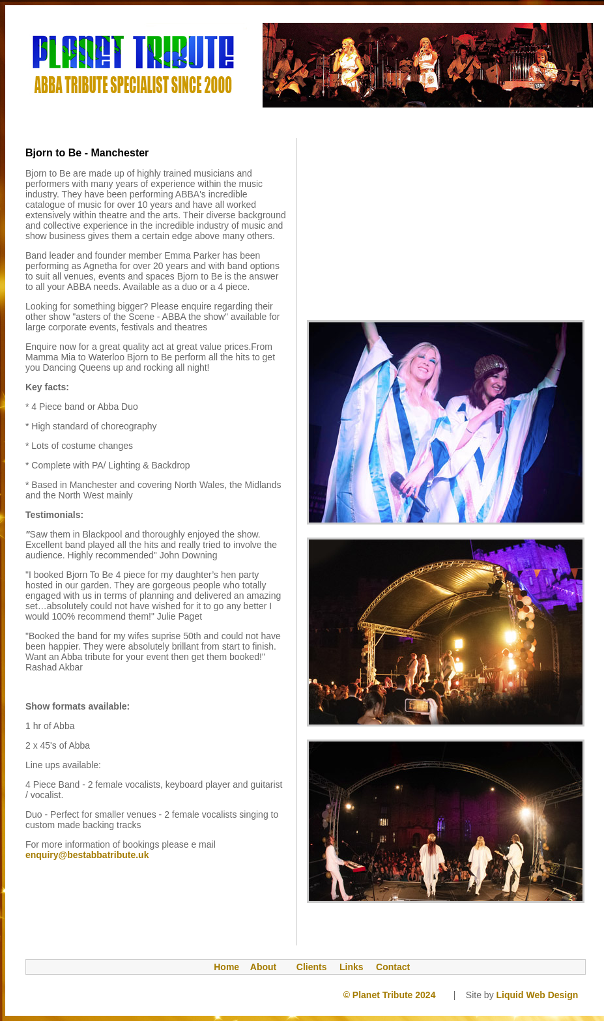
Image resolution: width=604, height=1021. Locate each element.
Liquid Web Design (540, 995)
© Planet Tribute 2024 (389, 995)
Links (351, 967)
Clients (307, 967)
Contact (393, 967)
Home (220, 967)
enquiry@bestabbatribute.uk (87, 855)
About (263, 967)
